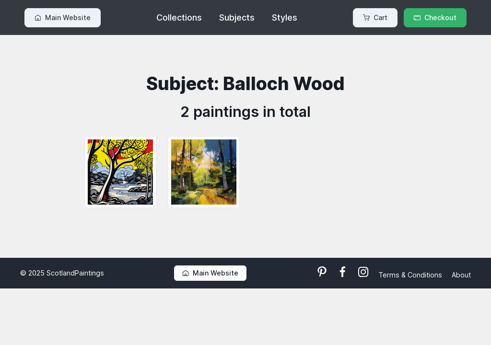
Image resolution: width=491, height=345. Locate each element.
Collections (179, 17)
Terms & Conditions (411, 275)
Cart (375, 17)
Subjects (237, 17)
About (461, 275)
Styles (284, 17)
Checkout (435, 17)
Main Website (63, 17)
